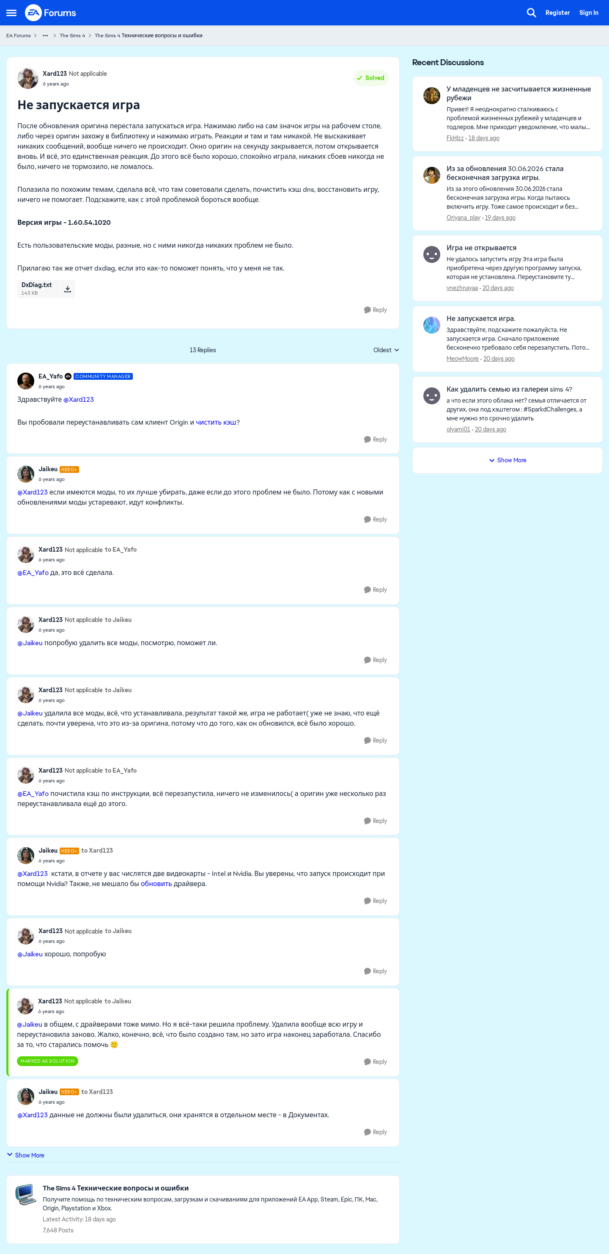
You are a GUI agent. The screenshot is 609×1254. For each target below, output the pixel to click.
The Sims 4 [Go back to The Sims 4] (72, 35)
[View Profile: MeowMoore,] (431, 325)
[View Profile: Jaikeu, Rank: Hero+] (25, 474)
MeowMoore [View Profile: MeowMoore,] (463, 358)
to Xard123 (97, 850)
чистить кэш (216, 422)
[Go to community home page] (51, 12)
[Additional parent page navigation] (45, 35)
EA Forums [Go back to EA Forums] (18, 35)
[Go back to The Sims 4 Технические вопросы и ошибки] (217, 1188)
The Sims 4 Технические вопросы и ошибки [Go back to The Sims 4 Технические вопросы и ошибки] (149, 35)
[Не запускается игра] (85, 386)
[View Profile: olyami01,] (431, 395)
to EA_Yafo (121, 549)
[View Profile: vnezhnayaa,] (431, 254)
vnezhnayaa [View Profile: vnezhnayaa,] (462, 288)
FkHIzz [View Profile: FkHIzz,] (455, 138)
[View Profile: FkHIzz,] (431, 95)
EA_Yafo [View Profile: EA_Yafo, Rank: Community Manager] (50, 376)
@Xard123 (78, 399)
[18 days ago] (482, 138)
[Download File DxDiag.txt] (67, 289)
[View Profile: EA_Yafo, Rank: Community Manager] (25, 381)
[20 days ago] (497, 288)
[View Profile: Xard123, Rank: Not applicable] (27, 78)
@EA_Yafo (33, 572)
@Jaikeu (30, 642)
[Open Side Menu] (11, 12)
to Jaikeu (118, 620)
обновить (156, 883)
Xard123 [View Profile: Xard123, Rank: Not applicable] (55, 73)
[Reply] (375, 310)
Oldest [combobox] (386, 350)
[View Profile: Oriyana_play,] (431, 175)
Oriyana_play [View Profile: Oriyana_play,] (463, 217)
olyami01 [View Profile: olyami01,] (458, 429)
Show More (25, 1155)
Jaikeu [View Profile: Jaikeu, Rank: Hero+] (48, 469)
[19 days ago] (499, 217)
